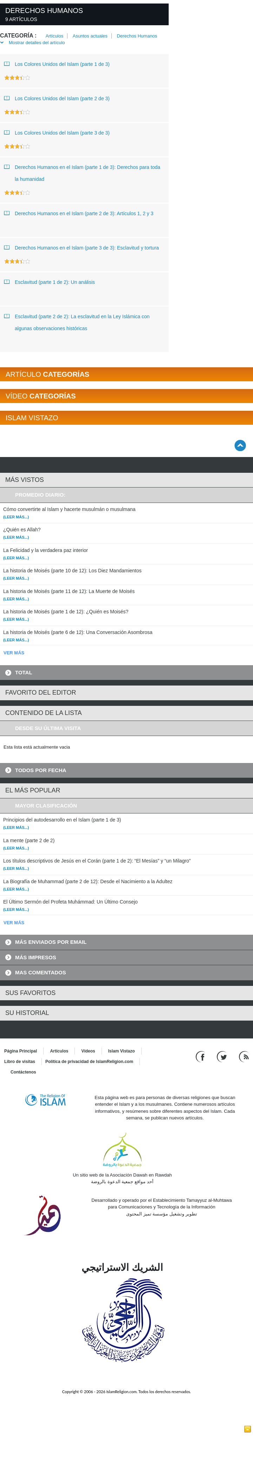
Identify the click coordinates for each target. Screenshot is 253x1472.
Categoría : (18, 36)
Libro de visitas (19, 1061)
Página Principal (20, 1051)
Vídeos (88, 1051)
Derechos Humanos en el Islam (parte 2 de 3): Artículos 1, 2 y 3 (79, 213)
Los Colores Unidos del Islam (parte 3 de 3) (57, 132)
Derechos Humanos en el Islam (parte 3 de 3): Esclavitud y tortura (81, 247)
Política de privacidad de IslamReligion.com (89, 1061)
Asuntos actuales (90, 36)
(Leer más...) (16, 517)
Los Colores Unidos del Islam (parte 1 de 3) (57, 63)
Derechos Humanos (137, 36)
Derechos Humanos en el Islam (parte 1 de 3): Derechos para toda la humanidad (82, 171)
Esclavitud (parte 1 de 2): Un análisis (49, 281)
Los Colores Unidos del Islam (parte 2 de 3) (57, 98)
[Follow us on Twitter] (222, 1056)
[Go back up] (240, 445)
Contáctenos (23, 1072)
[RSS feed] (244, 1056)
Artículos (55, 36)
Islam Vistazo (121, 1051)
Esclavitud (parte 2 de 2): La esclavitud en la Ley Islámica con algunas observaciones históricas (77, 321)
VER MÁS (14, 652)
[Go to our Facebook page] (201, 1056)
